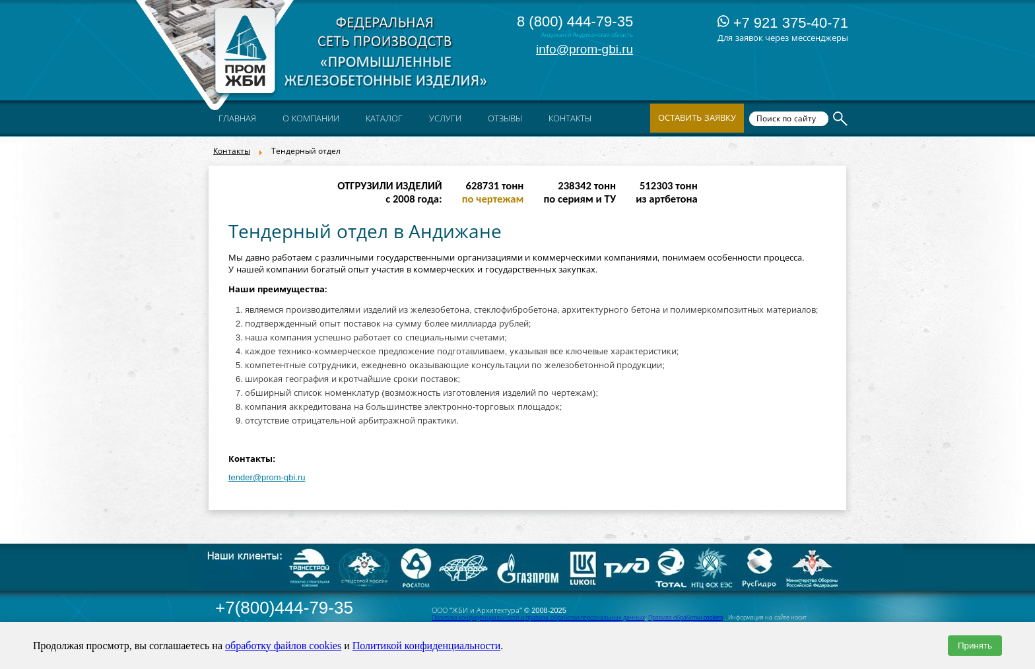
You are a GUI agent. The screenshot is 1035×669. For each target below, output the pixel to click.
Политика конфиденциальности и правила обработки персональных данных (538, 617)
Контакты (231, 151)
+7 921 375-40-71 (783, 23)
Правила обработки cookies (685, 617)
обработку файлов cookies (283, 645)
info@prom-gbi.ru (584, 49)
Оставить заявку (697, 118)
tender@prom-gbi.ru (267, 477)
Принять (975, 646)
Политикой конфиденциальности (426, 645)
